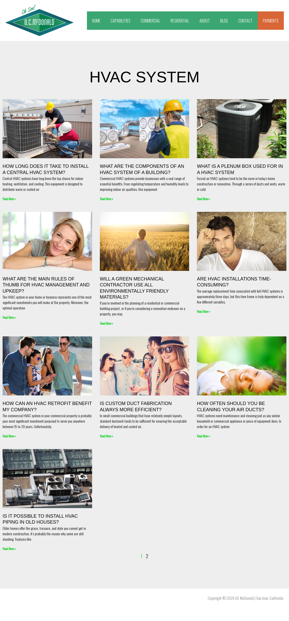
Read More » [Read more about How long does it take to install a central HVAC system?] (9, 199)
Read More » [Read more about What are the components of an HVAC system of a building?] (106, 199)
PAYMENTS (271, 21)
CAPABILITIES (120, 21)
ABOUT (204, 21)
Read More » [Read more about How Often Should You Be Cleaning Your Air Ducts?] (203, 436)
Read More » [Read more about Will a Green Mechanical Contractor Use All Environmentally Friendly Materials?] (106, 323)
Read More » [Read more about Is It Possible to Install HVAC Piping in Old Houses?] (9, 548)
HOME (96, 21)
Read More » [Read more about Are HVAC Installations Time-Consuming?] (203, 311)
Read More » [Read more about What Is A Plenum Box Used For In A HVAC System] (203, 199)
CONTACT (245, 21)
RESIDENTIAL (180, 21)
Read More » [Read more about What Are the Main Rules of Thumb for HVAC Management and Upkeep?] (9, 317)
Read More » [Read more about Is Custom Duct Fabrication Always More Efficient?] (106, 436)
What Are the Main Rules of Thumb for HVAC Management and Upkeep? (46, 285)
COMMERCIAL (150, 21)
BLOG (224, 21)
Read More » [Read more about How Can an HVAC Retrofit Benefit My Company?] (9, 436)
